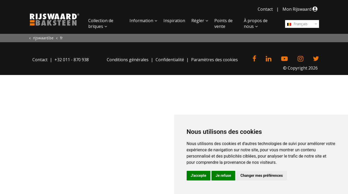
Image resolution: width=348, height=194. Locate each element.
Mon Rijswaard (300, 9)
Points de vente (223, 23)
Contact (265, 9)
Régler (197, 20)
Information (141, 20)
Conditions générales (128, 59)
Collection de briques (100, 23)
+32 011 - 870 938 (72, 59)
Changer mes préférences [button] (261, 175)
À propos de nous (256, 23)
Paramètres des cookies (214, 59)
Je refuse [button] (223, 175)
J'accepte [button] (199, 175)
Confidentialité (170, 59)
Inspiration (174, 20)
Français (297, 23)
